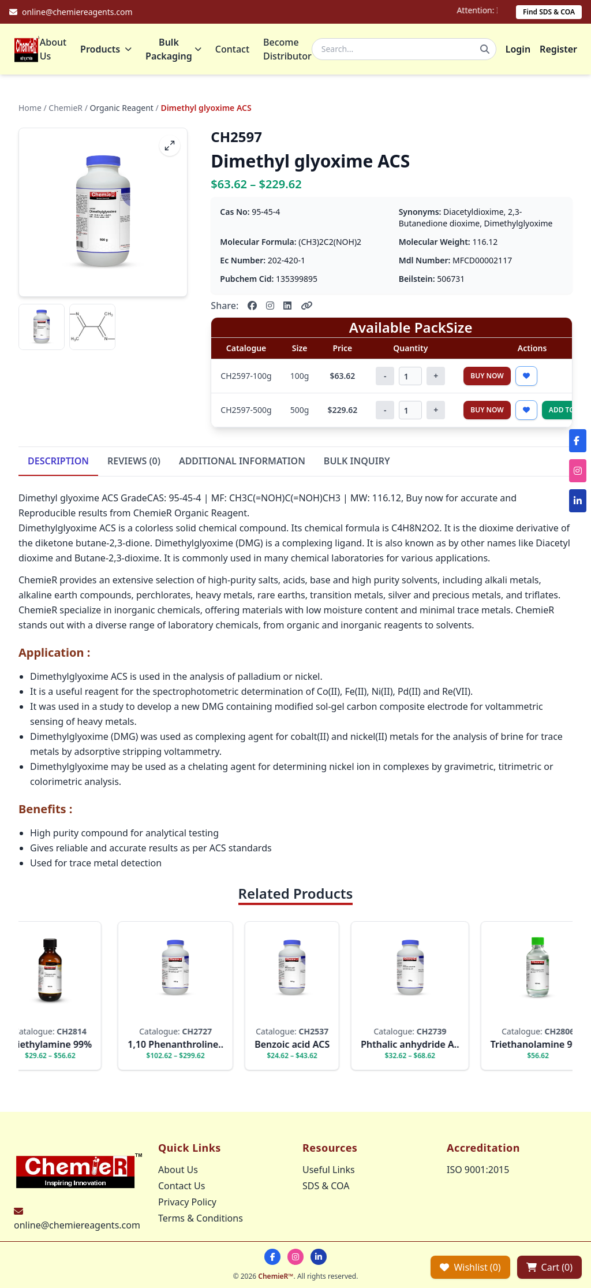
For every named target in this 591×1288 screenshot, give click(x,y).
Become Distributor (287, 49)
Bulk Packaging (173, 49)
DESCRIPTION (58, 461)
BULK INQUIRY (357, 461)
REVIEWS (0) (133, 461)
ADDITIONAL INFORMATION (242, 461)
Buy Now (487, 376)
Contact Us (181, 1185)
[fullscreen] (169, 145)
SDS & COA (325, 1185)
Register (558, 49)
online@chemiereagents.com (77, 1225)
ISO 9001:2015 (478, 1169)
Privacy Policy (187, 1202)
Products (106, 49)
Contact (232, 49)
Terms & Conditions (200, 1218)
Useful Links (328, 1169)
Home (30, 107)
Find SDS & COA (549, 12)
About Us (53, 49)
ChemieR (65, 107)
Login (518, 49)
